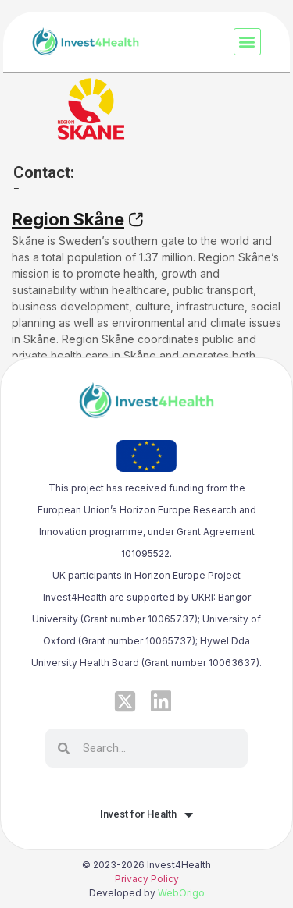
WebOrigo (181, 893)
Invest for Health (146, 814)
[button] (247, 41)
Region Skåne (68, 219)
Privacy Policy (147, 879)
